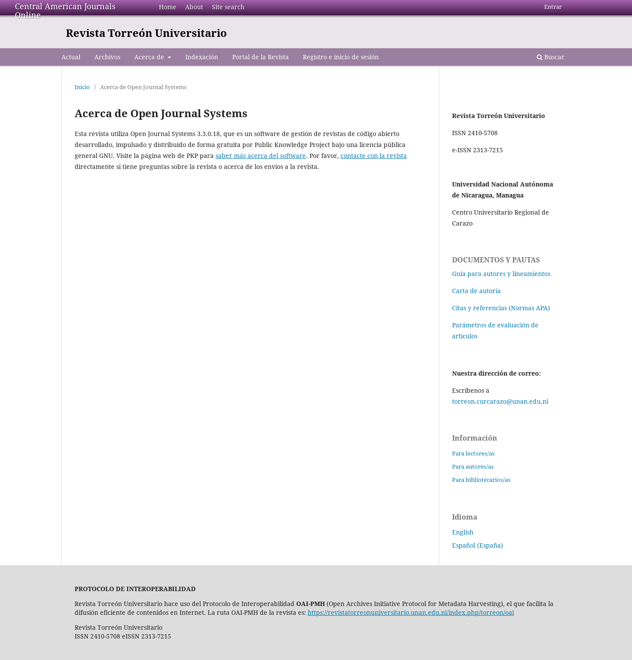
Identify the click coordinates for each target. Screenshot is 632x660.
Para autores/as (473, 466)
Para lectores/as (473, 453)
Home (167, 7)
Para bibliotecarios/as (481, 480)
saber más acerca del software (260, 155)
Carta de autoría (476, 291)
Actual (70, 57)
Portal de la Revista (260, 57)
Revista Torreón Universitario (146, 32)
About (194, 7)
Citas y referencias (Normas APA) (501, 308)
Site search (228, 7)
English (463, 532)
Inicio (82, 87)
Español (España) (477, 545)
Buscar (550, 57)
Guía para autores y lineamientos (501, 273)
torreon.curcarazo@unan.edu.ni (500, 401)
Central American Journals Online (65, 10)
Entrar (553, 7)
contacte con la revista (374, 155)
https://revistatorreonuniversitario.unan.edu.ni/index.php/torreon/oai (411, 612)
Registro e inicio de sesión (341, 57)
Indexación (201, 57)
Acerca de (150, 57)
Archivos (107, 57)
